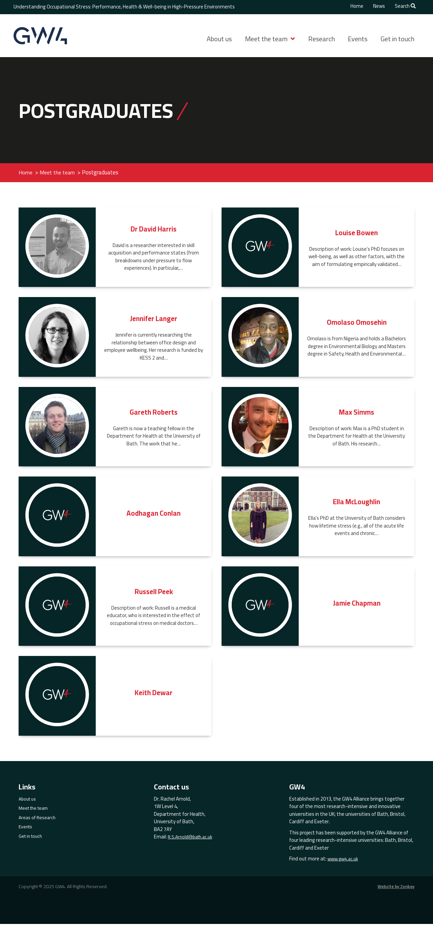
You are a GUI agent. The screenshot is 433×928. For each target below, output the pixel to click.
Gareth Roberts (153, 415)
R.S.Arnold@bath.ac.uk (192, 841)
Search (405, 6)
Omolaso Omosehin (356, 326)
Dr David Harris (154, 232)
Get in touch (397, 38)
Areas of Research (38, 822)
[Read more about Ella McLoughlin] (260, 519)
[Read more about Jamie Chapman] (260, 609)
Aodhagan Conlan (154, 517)
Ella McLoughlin (356, 505)
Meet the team (266, 38)
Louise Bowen (357, 236)
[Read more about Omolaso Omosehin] (260, 340)
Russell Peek (153, 595)
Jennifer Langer (154, 322)
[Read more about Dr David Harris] (57, 250)
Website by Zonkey (393, 890)
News (379, 6)
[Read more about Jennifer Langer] (57, 340)
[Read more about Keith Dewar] (57, 699)
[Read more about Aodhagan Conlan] (57, 519)
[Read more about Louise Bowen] (260, 250)
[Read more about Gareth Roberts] (57, 429)
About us (219, 38)
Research (321, 38)
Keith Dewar (154, 696)
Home (356, 6)
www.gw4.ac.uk (344, 863)
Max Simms (356, 415)
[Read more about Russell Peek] (57, 609)
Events (357, 38)
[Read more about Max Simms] (260, 429)
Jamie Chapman (356, 606)
